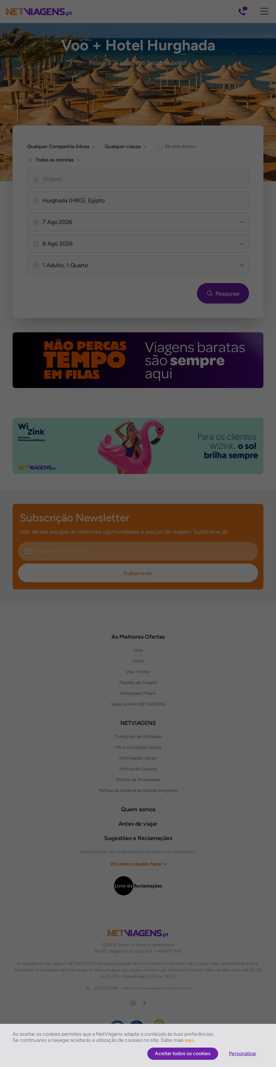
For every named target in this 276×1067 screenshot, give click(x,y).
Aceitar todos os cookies (183, 1053)
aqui (189, 1040)
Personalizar (242, 1053)
